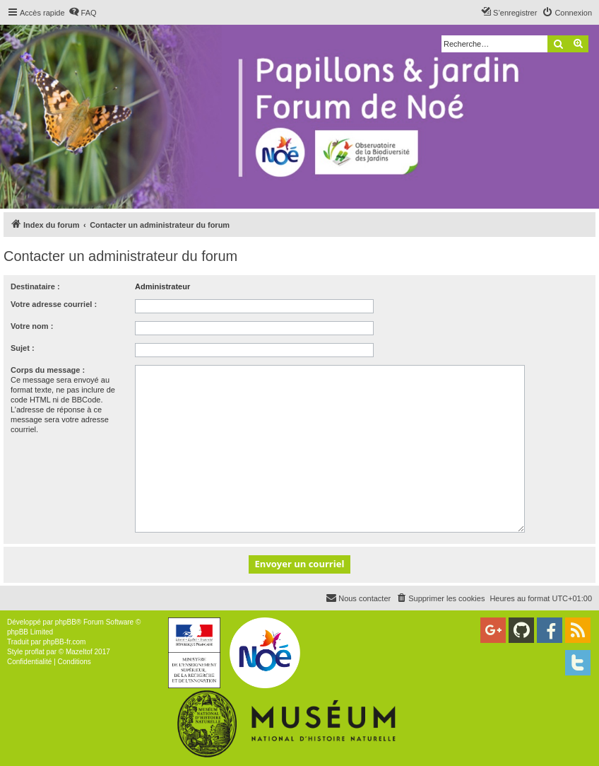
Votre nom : (32, 326)
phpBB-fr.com (64, 642)
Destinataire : (35, 286)
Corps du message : (48, 370)
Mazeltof (79, 652)
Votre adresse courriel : (54, 304)
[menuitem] (83, 12)
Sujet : (23, 348)
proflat (35, 652)
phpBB (65, 622)
